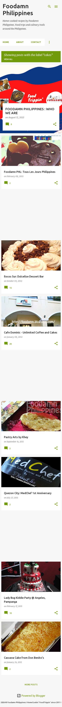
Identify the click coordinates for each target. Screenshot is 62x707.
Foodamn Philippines (18, 9)
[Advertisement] (31, 215)
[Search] (49, 7)
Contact (36, 42)
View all (8, 59)
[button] (55, 124)
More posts (31, 685)
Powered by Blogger (31, 695)
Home (6, 42)
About (20, 42)
